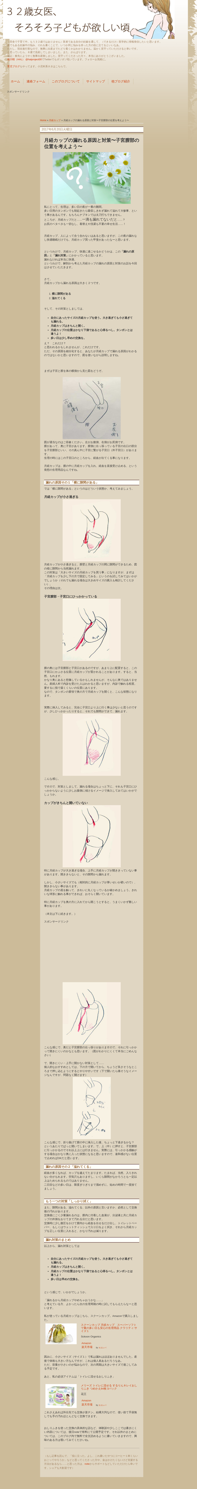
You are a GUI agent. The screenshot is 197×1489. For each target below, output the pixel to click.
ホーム (15, 81)
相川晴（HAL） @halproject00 (24, 59)
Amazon (86, 1343)
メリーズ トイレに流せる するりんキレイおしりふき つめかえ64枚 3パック (109, 1387)
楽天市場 (87, 1347)
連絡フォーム (36, 81)
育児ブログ (13, 66)
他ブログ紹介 (120, 81)
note (87, 1463)
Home (43, 120)
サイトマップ (95, 81)
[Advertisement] (98, 102)
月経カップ (55, 120)
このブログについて (66, 81)
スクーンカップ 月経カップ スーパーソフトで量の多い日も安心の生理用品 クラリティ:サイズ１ (109, 1328)
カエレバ (102, 1348)
